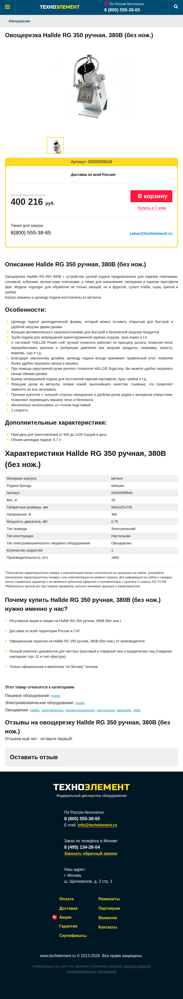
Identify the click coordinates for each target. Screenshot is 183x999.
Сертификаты (73, 936)
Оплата (66, 899)
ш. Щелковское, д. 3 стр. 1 (88, 881)
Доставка (68, 908)
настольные (106, 710)
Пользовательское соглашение (91, 971)
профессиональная (79, 710)
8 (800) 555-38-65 (122, 9)
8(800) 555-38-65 (31, 232)
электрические (52, 710)
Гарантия (68, 926)
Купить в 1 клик (152, 208)
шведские (124, 710)
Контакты (107, 927)
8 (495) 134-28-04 (82, 847)
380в (137, 710)
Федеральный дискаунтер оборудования (91, 791)
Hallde (56, 696)
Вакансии (107, 918)
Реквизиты (109, 899)
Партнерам (109, 908)
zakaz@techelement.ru (151, 233)
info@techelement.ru (97, 825)
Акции (65, 917)
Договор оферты (137, 966)
